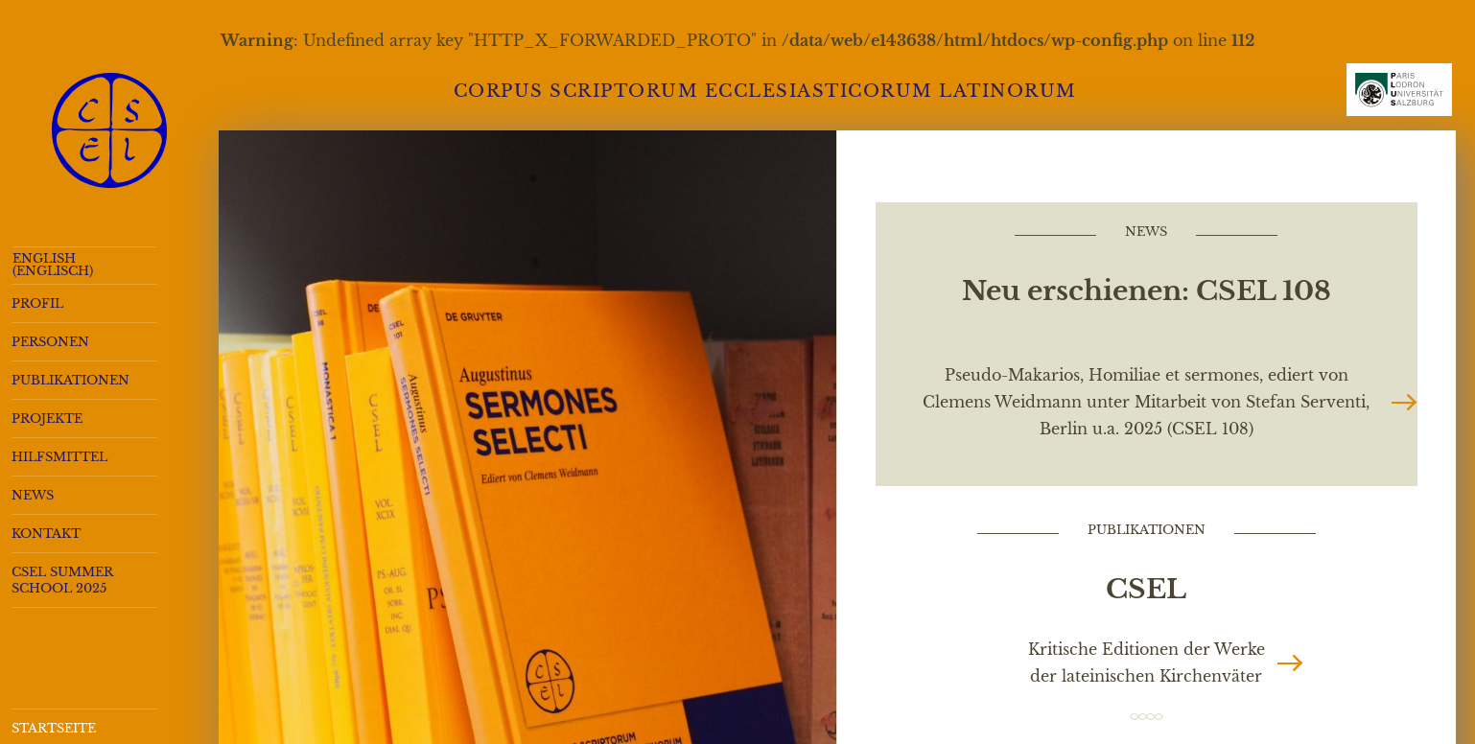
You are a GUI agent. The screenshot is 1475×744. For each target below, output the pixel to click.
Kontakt (46, 533)
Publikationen (70, 380)
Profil (37, 303)
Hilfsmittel (59, 457)
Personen (50, 342)
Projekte (47, 418)
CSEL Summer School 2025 (62, 580)
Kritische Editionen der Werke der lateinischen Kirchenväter (1146, 662)
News (33, 495)
